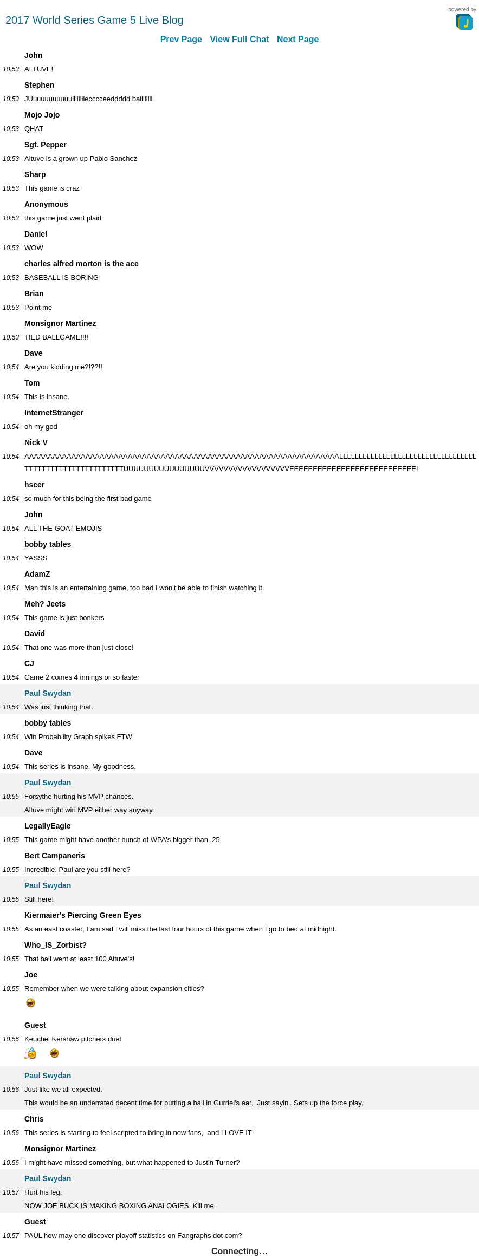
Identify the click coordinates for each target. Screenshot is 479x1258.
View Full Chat (239, 39)
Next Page (298, 39)
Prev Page (181, 39)
